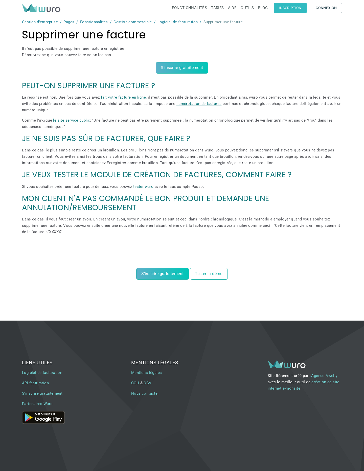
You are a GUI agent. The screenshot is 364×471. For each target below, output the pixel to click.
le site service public (71, 120)
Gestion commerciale (132, 22)
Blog (263, 8)
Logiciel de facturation (177, 22)
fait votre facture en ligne (123, 97)
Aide (232, 8)
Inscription (290, 8)
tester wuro (143, 186)
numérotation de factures (199, 103)
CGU (135, 383)
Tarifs (217, 8)
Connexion (326, 8)
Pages (68, 22)
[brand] (42, 8)
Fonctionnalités (189, 8)
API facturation (35, 383)
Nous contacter (145, 393)
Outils (247, 8)
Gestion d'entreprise (40, 22)
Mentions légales (146, 372)
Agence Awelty (324, 375)
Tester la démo (209, 273)
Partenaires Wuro (37, 403)
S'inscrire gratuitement (182, 67)
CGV (147, 383)
